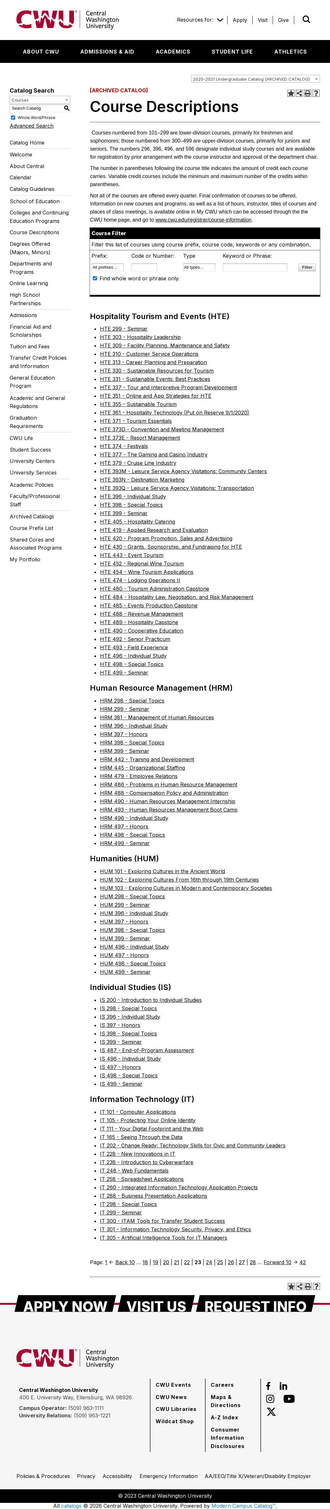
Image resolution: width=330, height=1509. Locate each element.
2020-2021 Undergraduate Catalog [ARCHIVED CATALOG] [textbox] (251, 79)
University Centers (32, 461)
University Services (33, 472)
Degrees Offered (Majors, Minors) (30, 248)
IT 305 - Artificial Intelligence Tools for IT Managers (163, 1237)
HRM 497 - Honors (124, 826)
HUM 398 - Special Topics (132, 930)
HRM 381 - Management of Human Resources (157, 717)
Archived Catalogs (32, 516)
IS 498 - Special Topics (129, 1075)
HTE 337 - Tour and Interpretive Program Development (168, 387)
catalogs (71, 1506)
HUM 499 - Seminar (125, 972)
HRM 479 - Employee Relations (139, 776)
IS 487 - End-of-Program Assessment (147, 1050)
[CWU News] (171, 1397)
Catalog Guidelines (32, 189)
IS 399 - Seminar (121, 1042)
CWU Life (21, 438)
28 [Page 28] (253, 1262)
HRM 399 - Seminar (124, 751)
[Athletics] (291, 51)
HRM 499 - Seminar (125, 843)
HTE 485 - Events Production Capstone (149, 605)
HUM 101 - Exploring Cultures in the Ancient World (162, 871)
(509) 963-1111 (86, 1408)
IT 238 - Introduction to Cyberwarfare (146, 1162)
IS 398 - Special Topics (128, 1033)
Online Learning (29, 283)
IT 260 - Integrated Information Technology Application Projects (179, 1187)
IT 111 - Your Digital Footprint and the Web (151, 1128)
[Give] (283, 20)
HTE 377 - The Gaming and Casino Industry (154, 454)
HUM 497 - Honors (124, 955)
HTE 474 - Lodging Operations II (140, 580)
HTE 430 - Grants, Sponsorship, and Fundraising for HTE (171, 547)
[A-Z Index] (224, 1417)
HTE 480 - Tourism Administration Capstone (154, 588)
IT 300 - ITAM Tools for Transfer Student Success (162, 1221)
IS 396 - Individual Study (130, 1017)
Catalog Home (27, 142)
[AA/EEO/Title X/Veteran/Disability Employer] (258, 1476)
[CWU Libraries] (176, 1409)
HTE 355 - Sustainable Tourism (138, 404)
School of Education (35, 201)
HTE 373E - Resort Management (140, 438)
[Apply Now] (65, 1303)
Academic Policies (31, 485)
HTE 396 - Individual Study (133, 496)
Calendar (21, 177)
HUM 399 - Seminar (125, 938)
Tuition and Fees (30, 346)
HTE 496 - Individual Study (133, 656)
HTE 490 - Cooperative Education (141, 630)
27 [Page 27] (242, 1262)
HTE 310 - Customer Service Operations (149, 354)
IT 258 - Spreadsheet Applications (142, 1179)
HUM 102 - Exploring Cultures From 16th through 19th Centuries (179, 879)
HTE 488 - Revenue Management (141, 614)
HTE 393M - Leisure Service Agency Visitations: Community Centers (183, 471)
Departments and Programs (31, 267)
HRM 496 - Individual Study (134, 818)
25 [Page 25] (220, 1262)
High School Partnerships (25, 299)
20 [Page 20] (166, 1262)
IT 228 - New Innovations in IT (137, 1154)
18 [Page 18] (145, 1262)
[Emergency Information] (168, 1476)
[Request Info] (256, 1303)
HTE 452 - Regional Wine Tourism (142, 563)
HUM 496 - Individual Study (134, 947)
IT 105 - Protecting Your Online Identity (148, 1120)
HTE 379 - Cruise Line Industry (138, 463)
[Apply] (240, 20)
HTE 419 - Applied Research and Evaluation (154, 530)
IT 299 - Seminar (121, 1212)
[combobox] (255, 79)
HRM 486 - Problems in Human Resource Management (168, 784)
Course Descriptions (34, 232)
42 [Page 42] (302, 1262)
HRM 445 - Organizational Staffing (142, 767)
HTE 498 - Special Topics (131, 664)
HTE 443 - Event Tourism (131, 555)
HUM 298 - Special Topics (132, 896)
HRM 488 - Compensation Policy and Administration (164, 793)
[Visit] (262, 20)
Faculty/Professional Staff (35, 500)
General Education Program (32, 382)
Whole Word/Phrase (36, 117)
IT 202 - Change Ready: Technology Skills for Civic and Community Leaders (193, 1145)
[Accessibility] (117, 1476)
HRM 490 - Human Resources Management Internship (167, 801)
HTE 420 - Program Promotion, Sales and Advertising (166, 538)
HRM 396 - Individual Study (134, 726)
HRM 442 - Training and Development (147, 759)
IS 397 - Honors (120, 1025)
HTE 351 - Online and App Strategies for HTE (155, 396)
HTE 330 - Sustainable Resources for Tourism (157, 370)
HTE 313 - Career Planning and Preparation (153, 362)
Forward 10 (277, 1262)
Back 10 (125, 1262)
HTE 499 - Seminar (124, 672)
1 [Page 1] (106, 1262)
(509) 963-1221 (92, 1415)
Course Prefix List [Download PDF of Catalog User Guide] (31, 528)
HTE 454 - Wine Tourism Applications (146, 572)
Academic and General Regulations (37, 402)
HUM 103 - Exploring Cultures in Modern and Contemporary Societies (186, 888)
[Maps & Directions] (233, 1401)
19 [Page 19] (155, 1262)
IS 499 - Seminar (121, 1084)
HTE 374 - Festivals (124, 446)
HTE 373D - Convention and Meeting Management (162, 429)
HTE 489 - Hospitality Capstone (139, 622)
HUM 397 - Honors (124, 921)
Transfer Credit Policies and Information (38, 362)
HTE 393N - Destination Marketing (142, 479)
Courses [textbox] (20, 100)
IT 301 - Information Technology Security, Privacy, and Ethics (175, 1229)
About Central (27, 166)
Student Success (30, 449)
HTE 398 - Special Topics (131, 505)
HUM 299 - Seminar (125, 905)
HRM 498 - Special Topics (132, 835)
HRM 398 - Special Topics (132, 742)
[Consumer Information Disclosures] (233, 1437)
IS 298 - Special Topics (128, 1008)
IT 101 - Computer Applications (138, 1112)
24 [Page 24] (209, 1262)
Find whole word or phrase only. (140, 278)
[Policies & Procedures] (43, 1476)
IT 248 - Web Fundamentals (134, 1170)
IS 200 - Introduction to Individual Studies (151, 1000)
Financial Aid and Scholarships (30, 331)
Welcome (21, 154)
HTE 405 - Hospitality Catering (137, 521)
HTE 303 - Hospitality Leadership (140, 337)
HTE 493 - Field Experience (134, 647)
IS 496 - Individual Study (130, 1058)
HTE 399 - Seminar (124, 513)
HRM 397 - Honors (124, 734)
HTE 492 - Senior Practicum (135, 639)
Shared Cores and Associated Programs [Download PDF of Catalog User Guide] (36, 543)
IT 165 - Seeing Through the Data (141, 1137)
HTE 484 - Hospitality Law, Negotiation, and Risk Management (176, 597)
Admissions (23, 315)
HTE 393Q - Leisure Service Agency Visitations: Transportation (177, 488)
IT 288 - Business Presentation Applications (153, 1196)
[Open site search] (306, 19)
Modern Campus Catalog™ (243, 1506)
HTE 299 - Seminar (124, 328)
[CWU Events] (173, 1385)
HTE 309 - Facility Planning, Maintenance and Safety (165, 345)
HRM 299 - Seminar (124, 709)
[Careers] (222, 1385)
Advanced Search (31, 126)
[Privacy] (86, 1476)
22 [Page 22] (187, 1262)
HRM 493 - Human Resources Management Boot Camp (169, 809)
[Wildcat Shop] (175, 1421)
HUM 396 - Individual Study (134, 913)
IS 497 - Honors (120, 1067)
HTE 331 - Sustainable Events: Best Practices (155, 379)
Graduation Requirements (26, 422)
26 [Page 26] (231, 1262)
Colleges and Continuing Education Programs (39, 216)
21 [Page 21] (176, 1262)
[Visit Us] (156, 1303)
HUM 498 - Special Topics (133, 963)
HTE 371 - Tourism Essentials (136, 421)
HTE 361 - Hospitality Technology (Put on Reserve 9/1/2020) (174, 412)
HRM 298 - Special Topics (132, 700)
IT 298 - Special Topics (128, 1204)
